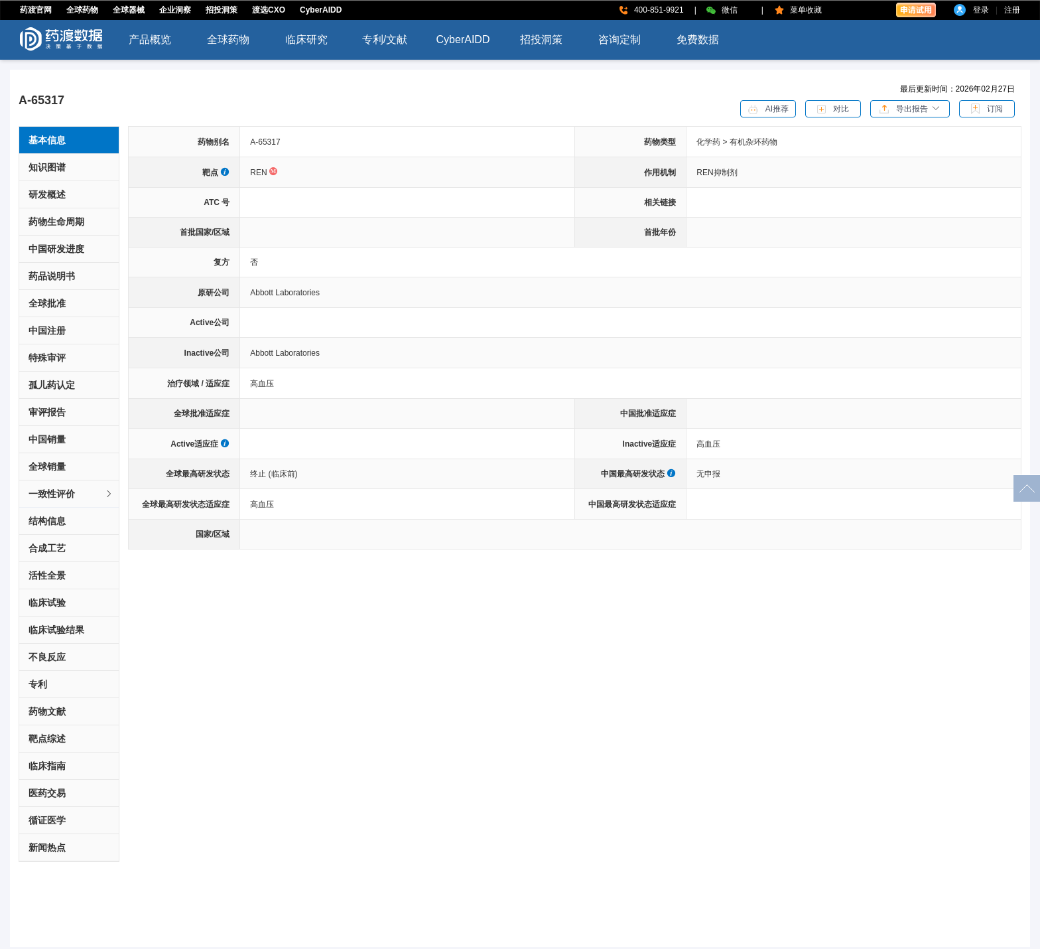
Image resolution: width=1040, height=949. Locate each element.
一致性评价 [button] (71, 493)
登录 (981, 10)
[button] (910, 108)
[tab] (69, 494)
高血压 (262, 383)
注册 (1012, 10)
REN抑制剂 (716, 172)
